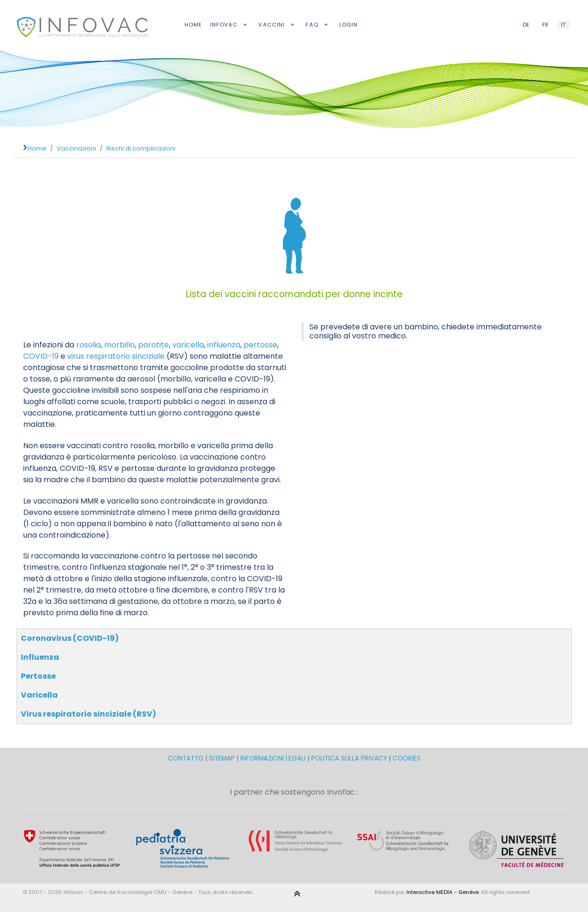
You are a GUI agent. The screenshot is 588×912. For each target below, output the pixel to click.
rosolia (88, 344)
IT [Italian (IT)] (563, 24)
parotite (153, 344)
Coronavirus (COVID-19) (70, 638)
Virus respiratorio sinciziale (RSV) (88, 713)
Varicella (39, 695)
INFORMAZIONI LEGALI (273, 758)
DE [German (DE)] (526, 24)
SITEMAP (223, 758)
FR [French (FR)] (545, 24)
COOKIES (407, 758)
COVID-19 (41, 356)
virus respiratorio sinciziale (116, 356)
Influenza (40, 657)
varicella (188, 344)
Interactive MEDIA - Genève (442, 892)
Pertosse (38, 676)
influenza (223, 344)
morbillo (119, 344)
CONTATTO (186, 758)
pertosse (260, 344)
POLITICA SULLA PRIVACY (349, 758)
